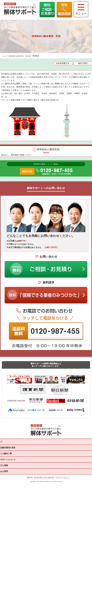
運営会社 (30, 477)
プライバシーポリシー (62, 477)
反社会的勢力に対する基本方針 (44, 477)
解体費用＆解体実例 (16, 56)
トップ (4, 56)
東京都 (28, 56)
